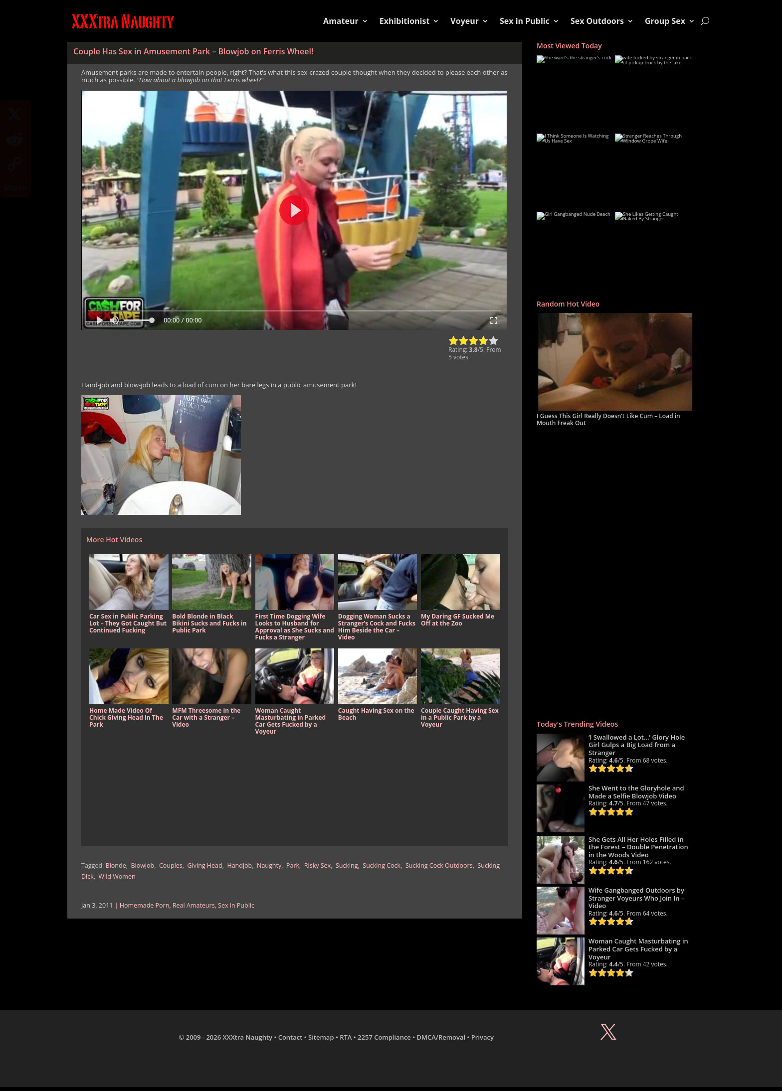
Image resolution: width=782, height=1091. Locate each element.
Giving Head (205, 865)
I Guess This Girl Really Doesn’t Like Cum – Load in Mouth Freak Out (608, 419)
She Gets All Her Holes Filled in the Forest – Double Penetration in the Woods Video (638, 847)
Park (292, 865)
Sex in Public (525, 20)
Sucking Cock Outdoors (439, 865)
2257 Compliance (384, 1037)
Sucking (347, 865)
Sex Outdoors (597, 20)
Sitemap (321, 1037)
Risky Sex (317, 865)
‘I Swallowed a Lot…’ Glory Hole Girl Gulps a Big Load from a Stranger (636, 745)
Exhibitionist (405, 20)
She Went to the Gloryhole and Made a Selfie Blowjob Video (636, 791)
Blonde (116, 865)
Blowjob (142, 865)
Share (15, 187)
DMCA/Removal (441, 1037)
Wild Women (117, 876)
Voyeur (464, 20)
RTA (346, 1037)
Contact (290, 1037)
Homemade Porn (145, 905)
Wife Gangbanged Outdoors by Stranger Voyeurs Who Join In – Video (636, 898)
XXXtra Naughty (248, 1037)
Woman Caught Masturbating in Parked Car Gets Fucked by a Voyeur (638, 948)
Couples (171, 865)
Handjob (239, 865)
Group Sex (665, 20)
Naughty (269, 865)
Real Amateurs (194, 905)
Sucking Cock (381, 865)
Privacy (482, 1037)
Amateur (341, 20)
